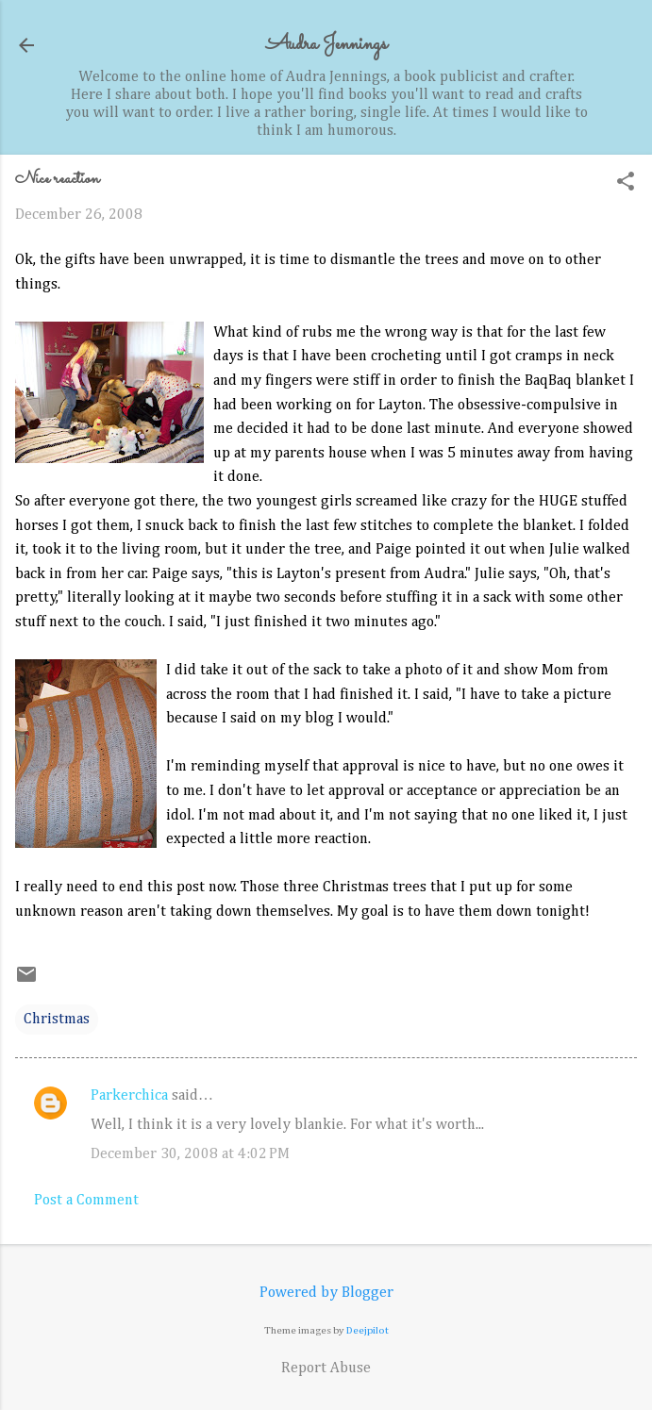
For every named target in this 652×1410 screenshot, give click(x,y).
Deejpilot (367, 1330)
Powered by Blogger (326, 1293)
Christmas (57, 1019)
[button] (625, 183)
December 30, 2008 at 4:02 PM (190, 1154)
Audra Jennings (326, 44)
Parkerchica (129, 1095)
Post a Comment (86, 1200)
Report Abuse (326, 1368)
